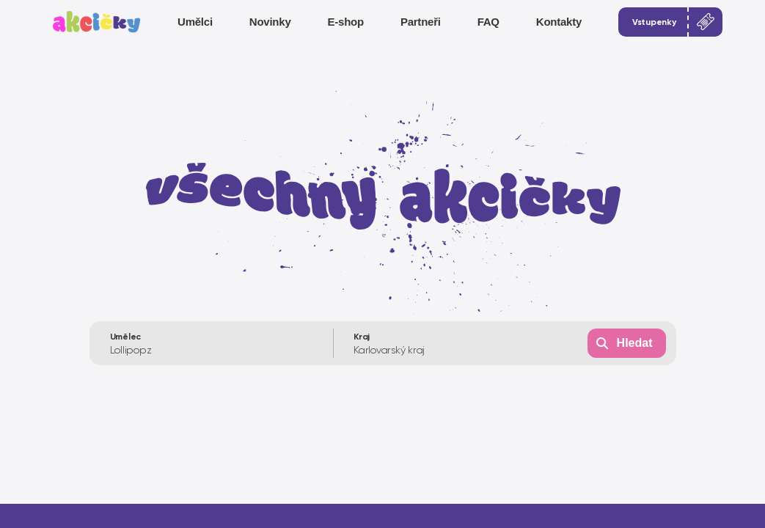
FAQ (488, 21)
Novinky (270, 21)
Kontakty (559, 21)
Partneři (420, 21)
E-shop (346, 21)
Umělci (195, 21)
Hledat (635, 343)
